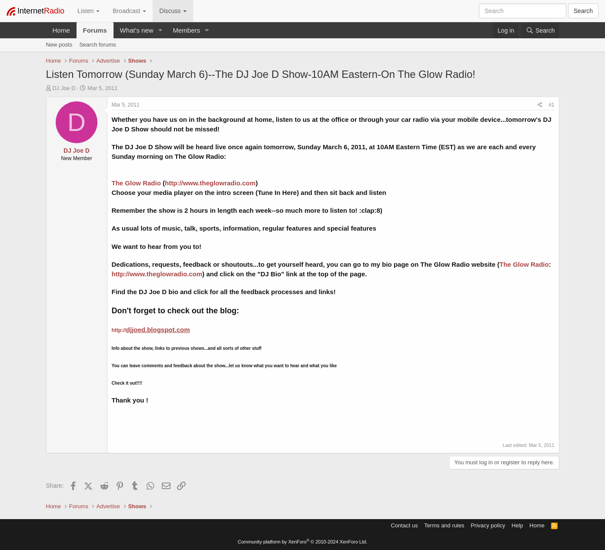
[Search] (540, 30)
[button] (160, 30)
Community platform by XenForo (303, 541)
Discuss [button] (173, 10)
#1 (551, 105)
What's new (137, 30)
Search (583, 10)
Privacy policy (488, 525)
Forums (95, 30)
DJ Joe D (63, 88)
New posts (59, 44)
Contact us (404, 525)
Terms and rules (444, 525)
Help (517, 525)
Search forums (97, 44)
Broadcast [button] (129, 10)
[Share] (540, 105)
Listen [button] (88, 10)
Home (61, 30)
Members (186, 30)
